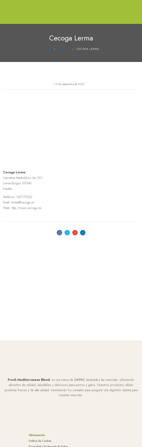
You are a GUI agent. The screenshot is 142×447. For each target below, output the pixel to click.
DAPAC (79, 379)
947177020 (24, 197)
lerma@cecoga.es (22, 202)
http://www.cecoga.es (26, 208)
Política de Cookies (40, 441)
